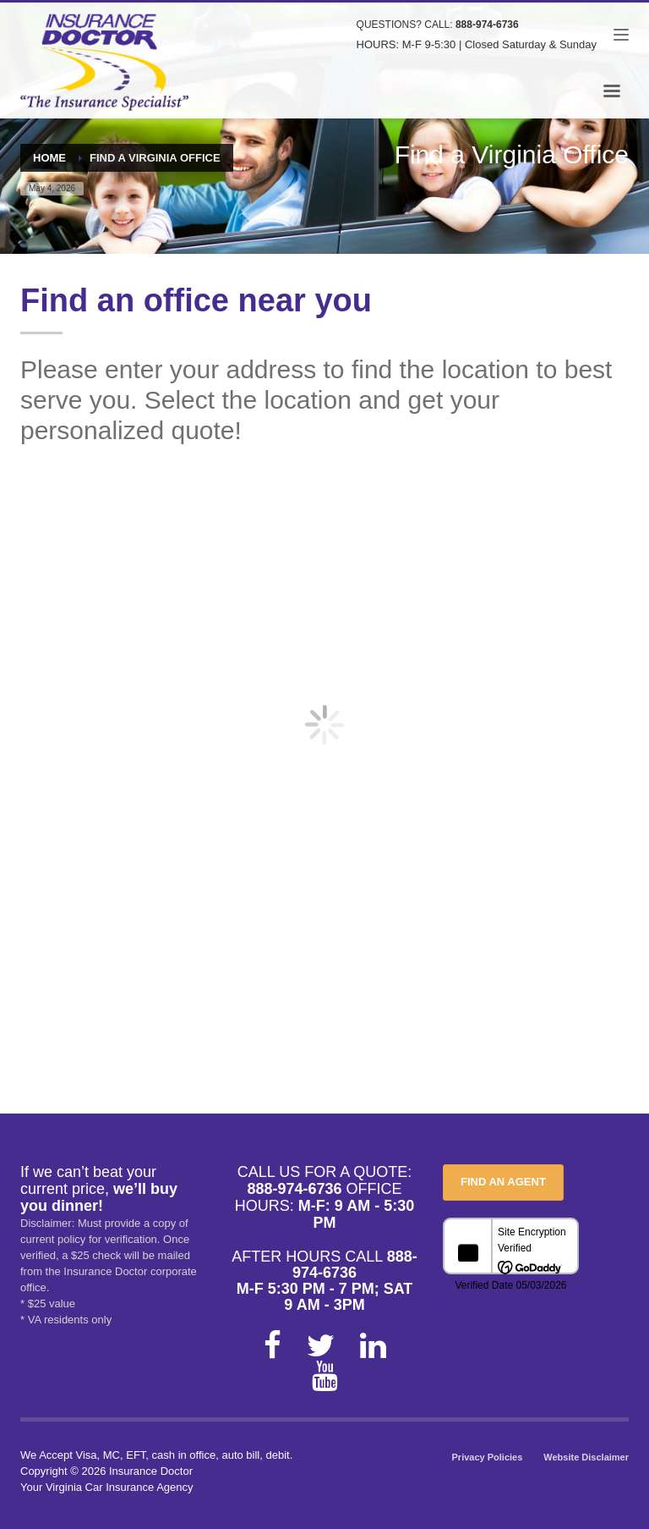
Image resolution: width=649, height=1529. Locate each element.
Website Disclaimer (586, 1457)
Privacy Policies (487, 1457)
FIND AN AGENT (503, 1181)
